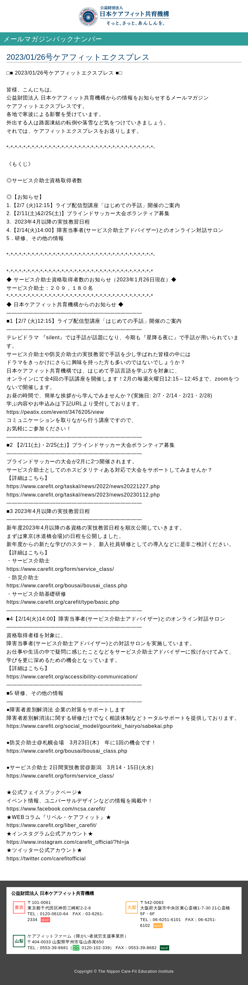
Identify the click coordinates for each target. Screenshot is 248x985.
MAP (45, 920)
